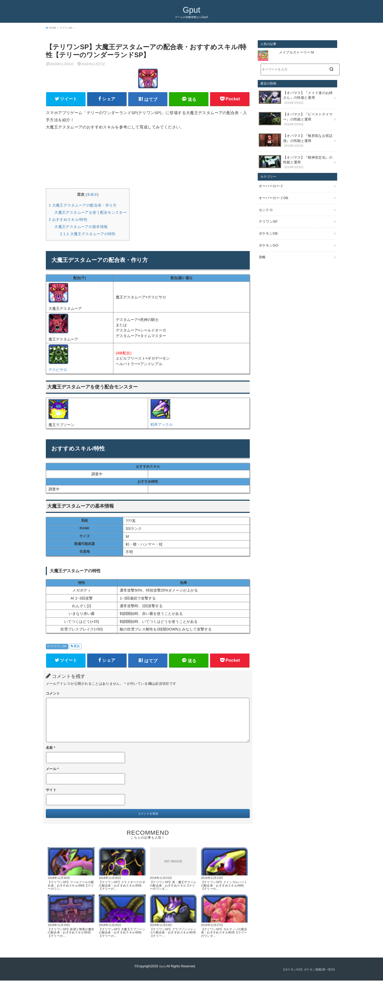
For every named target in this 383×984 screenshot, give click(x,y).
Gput (191, 9)
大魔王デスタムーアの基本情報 (81, 228)
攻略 (262, 246)
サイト (51, 792)
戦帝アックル (161, 426)
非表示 (92, 196)
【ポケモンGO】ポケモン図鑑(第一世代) (306, 973)
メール (52, 771)
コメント (53, 696)
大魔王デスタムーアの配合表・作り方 (83, 206)
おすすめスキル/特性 (68, 220)
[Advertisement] (148, 160)
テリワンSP (59, 647)
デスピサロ (57, 371)
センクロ (265, 202)
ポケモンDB (267, 224)
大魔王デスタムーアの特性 (88, 235)
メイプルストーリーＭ (297, 52)
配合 (77, 647)
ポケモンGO (268, 235)
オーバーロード (270, 180)
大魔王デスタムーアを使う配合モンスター (90, 213)
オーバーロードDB (272, 191)
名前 (50, 750)
